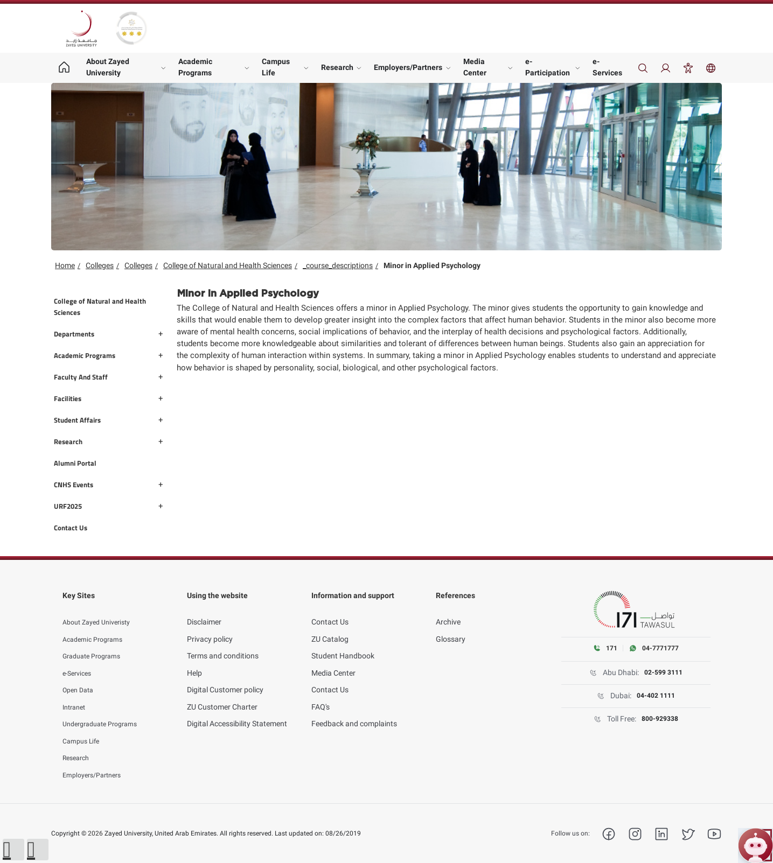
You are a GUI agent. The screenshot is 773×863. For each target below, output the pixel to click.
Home (65, 265)
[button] (13, 849)
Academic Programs (195, 67)
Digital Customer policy (225, 677)
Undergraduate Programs (105, 711)
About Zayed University (107, 67)
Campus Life (276, 67)
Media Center (474, 67)
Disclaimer (204, 610)
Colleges (100, 265)
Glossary (450, 626)
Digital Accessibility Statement (237, 711)
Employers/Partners (408, 67)
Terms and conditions (223, 644)
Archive (448, 610)
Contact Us (330, 610)
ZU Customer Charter (222, 694)
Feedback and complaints (354, 711)
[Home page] (63, 68)
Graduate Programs (95, 644)
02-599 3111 (663, 673)
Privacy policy (210, 626)
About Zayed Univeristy (101, 610)
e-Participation (547, 67)
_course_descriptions (338, 265)
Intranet (75, 694)
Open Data (80, 677)
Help (194, 660)
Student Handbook (342, 644)
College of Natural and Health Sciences (227, 265)
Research (337, 67)
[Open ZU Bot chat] (755, 845)
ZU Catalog (330, 626)
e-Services (607, 67)
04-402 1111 (656, 696)
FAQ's (320, 694)
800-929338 (660, 719)
